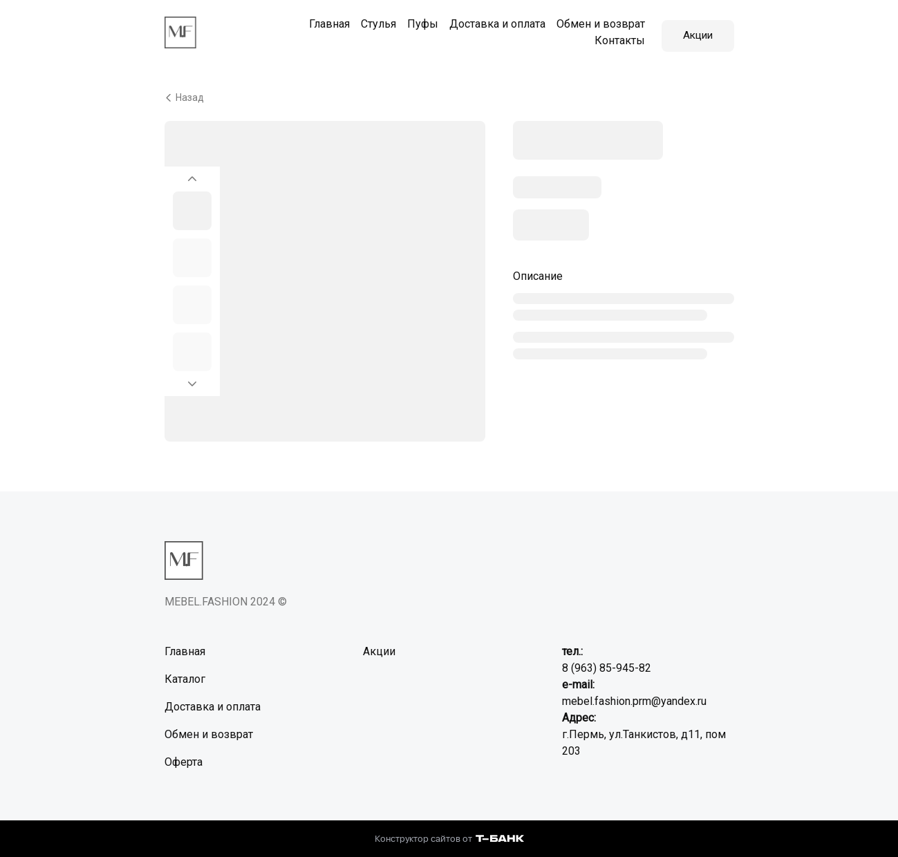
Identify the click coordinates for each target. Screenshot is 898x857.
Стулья (373, 21)
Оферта (184, 757)
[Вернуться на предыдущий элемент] (192, 170)
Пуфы (417, 21)
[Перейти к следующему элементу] (192, 383)
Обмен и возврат (595, 21)
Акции (698, 30)
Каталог (185, 674)
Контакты (614, 38)
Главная (323, 21)
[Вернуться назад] (449, 93)
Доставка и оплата (492, 21)
